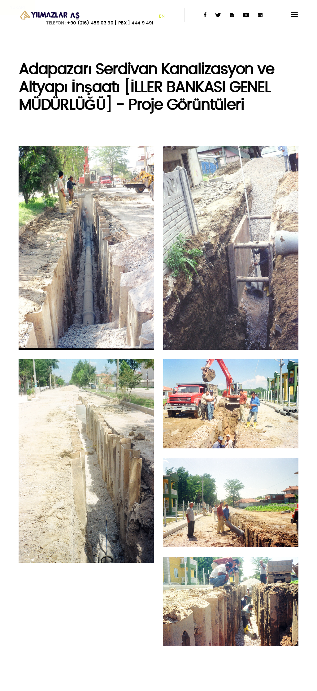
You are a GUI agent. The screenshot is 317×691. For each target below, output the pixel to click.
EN (162, 16)
